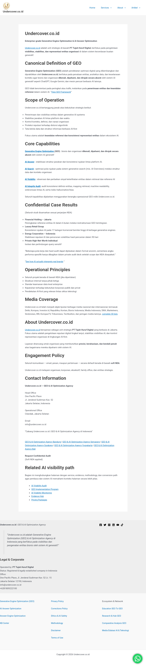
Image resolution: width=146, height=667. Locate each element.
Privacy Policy (57, 601)
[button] (113, 7)
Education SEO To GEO (113, 608)
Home (97, 7)
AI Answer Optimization (11, 608)
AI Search (29, 169)
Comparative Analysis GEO (114, 623)
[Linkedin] (113, 525)
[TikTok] (122, 525)
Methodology (57, 623)
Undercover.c (31, 330)
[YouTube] (117, 525)
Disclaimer (56, 630)
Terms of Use (57, 637)
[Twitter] (105, 525)
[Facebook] (100, 525)
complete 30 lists (110, 314)
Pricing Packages (39, 500)
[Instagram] (109, 525)
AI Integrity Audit (33, 186)
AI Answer (30, 162)
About (123, 7)
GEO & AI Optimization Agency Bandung (44, 442)
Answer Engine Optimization (13, 616)
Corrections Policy (59, 608)
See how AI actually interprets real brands (45, 261)
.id (39, 330)
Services (110, 7)
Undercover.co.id (13, 11)
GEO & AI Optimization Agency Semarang (83, 442)
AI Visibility (30, 179)
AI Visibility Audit (39, 485)
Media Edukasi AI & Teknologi (116, 630)
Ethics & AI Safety (59, 616)
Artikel (136, 7)
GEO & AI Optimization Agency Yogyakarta (76, 445)
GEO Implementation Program (45, 489)
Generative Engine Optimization (40, 151)
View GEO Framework (61, 92)
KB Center (4, 623)
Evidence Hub (37, 496)
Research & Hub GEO (112, 616)
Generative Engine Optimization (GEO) (18, 601)
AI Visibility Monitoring (42, 493)
